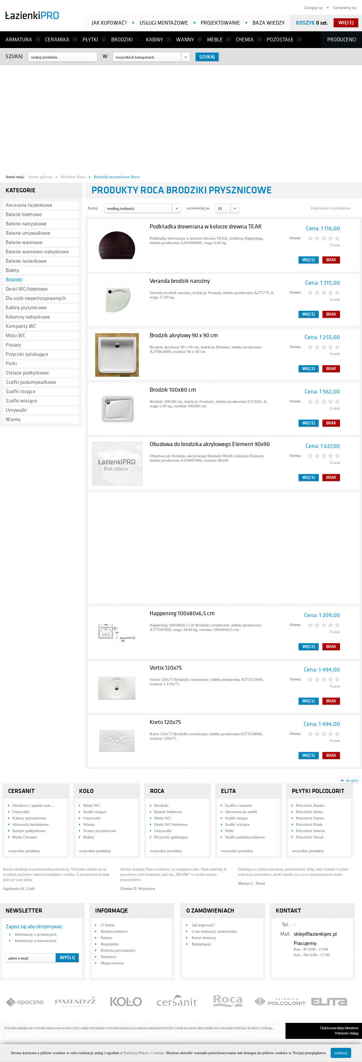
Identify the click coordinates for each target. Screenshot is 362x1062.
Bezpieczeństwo (114, 931)
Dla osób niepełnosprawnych (36, 298)
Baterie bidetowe (24, 214)
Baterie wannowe (24, 242)
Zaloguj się (313, 7)
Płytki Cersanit (24, 837)
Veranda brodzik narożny (180, 281)
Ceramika (57, 39)
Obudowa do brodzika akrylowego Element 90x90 (210, 444)
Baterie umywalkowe (28, 233)
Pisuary (13, 345)
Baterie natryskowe (26, 224)
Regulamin (110, 944)
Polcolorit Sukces (310, 830)
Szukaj (14, 56)
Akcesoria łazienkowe (29, 205)
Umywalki (16, 410)
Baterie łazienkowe (26, 261)
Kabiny (154, 39)
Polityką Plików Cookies (143, 1052)
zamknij (340, 1052)
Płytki (90, 39)
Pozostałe (280, 39)
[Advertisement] (115, 118)
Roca (157, 791)
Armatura (19, 39)
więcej (346, 22)
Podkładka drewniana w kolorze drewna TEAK (206, 226)
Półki (11, 363)
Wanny (185, 39)
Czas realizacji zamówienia (214, 931)
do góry (352, 780)
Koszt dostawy (204, 937)
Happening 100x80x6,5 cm (182, 613)
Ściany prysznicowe (99, 830)
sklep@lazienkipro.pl (315, 934)
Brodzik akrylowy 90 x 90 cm (184, 335)
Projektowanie (220, 23)
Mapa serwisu (112, 963)
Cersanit (21, 791)
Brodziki (122, 39)
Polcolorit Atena (309, 811)
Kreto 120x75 (165, 722)
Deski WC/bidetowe (27, 289)
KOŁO (86, 791)
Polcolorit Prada (309, 824)
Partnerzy (108, 956)
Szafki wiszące (21, 401)
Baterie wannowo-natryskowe (37, 252)
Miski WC (15, 335)
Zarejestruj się (344, 7)
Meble (215, 39)
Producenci (341, 39)
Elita (228, 791)
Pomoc (106, 937)
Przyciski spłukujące (27, 354)
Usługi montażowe (164, 23)
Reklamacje (201, 944)
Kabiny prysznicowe (26, 307)
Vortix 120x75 (166, 667)
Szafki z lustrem (238, 805)
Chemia (245, 39)
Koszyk (305, 23)
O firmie (108, 925)
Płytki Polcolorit (318, 791)
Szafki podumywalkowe (31, 382)
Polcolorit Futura (310, 818)
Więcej (308, 259)
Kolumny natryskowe (28, 317)
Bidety (12, 270)
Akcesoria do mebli (241, 811)
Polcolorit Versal (309, 837)
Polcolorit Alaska (310, 805)
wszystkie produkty (24, 850)
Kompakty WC (21, 326)
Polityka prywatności (118, 950)
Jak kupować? (109, 23)
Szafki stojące (20, 391)
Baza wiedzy (269, 23)
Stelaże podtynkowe (27, 373)
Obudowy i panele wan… (33, 805)
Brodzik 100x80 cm (173, 389)
